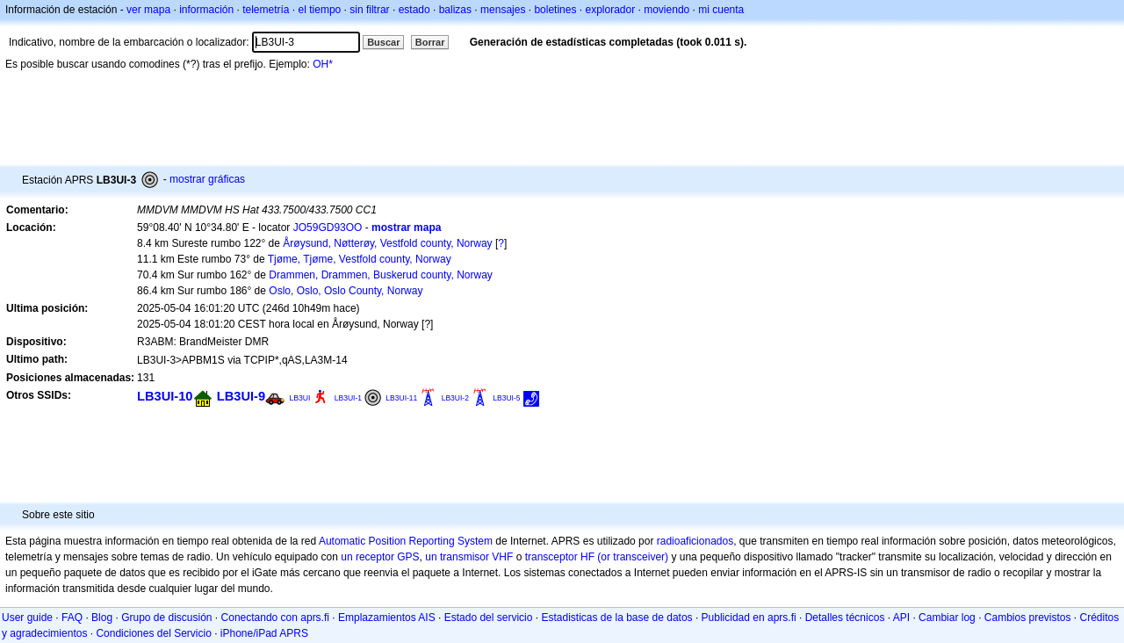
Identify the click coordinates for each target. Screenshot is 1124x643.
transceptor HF (559, 557)
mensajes (502, 10)
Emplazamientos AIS (387, 617)
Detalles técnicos (845, 617)
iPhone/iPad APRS (264, 633)
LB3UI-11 (401, 398)
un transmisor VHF (469, 557)
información (206, 10)
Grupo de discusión (166, 617)
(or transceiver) (632, 557)
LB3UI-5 (506, 398)
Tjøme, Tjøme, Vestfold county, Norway (359, 259)
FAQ (72, 617)
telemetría (265, 10)
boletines (555, 10)
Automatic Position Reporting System (406, 541)
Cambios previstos (1027, 617)
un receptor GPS (380, 557)
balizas (455, 10)
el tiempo (320, 10)
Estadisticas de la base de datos (616, 617)
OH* (323, 64)
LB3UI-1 (348, 398)
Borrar (430, 42)
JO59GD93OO (328, 227)
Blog (101, 617)
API (901, 617)
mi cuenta (721, 10)
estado (414, 10)
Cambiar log (947, 617)
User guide (27, 617)
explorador (610, 10)
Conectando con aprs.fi (275, 617)
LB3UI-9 (241, 396)
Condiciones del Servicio (153, 633)
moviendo (666, 10)
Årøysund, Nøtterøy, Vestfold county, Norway (387, 243)
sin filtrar (369, 10)
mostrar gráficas (207, 179)
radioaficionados (695, 541)
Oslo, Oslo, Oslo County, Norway (345, 291)
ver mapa (148, 10)
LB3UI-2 (455, 398)
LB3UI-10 (164, 396)
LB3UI (299, 398)
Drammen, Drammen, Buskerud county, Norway (381, 275)
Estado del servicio (488, 617)
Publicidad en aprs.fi (749, 617)
